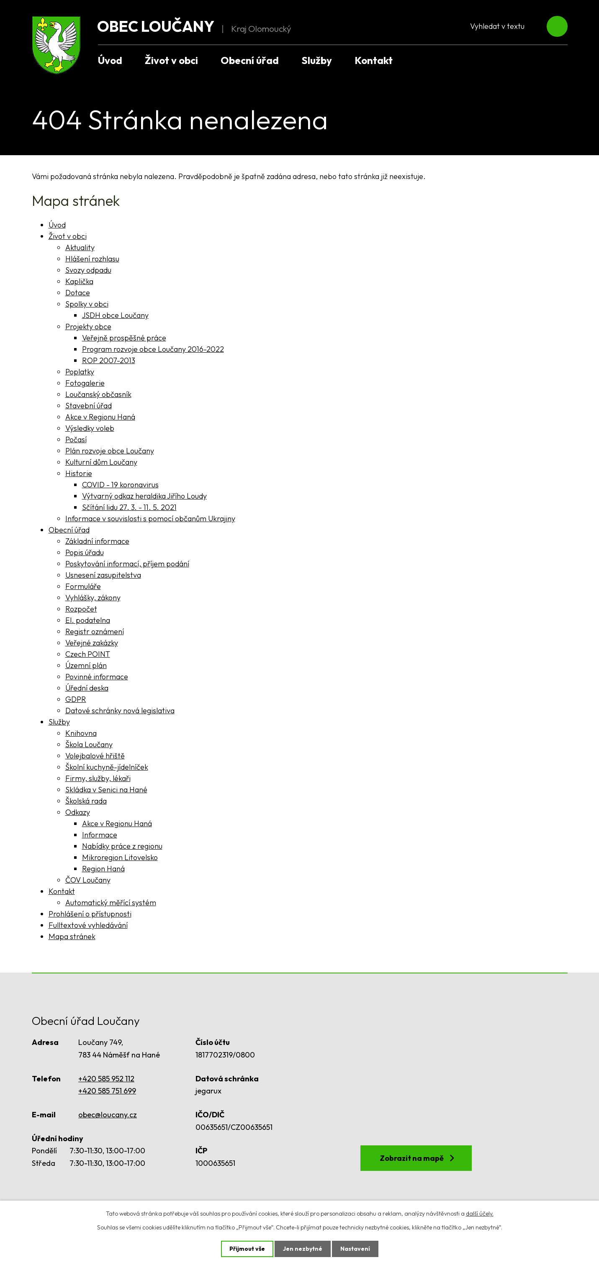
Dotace (77, 292)
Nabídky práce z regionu (122, 846)
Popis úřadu (84, 552)
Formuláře (83, 586)
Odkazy (77, 812)
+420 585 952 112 (106, 1078)
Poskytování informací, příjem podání (127, 563)
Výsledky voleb (89, 428)
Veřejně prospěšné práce (124, 338)
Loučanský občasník (98, 394)
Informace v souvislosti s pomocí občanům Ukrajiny (150, 518)
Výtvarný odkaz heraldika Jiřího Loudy (144, 496)
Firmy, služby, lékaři (98, 778)
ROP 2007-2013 (108, 360)
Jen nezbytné (302, 1248)
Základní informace (97, 541)
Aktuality (80, 247)
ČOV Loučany (88, 880)
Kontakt (374, 60)
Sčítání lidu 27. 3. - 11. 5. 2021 (129, 507)
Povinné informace (96, 676)
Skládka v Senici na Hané (106, 789)
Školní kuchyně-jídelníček (106, 767)
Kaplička (79, 281)
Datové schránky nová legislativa (120, 710)
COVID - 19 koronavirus (120, 484)
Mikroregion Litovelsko (120, 857)
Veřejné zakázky (91, 643)
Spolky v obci (86, 304)
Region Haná (103, 868)
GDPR (75, 699)
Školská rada (86, 801)
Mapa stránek (72, 936)
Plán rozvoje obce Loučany (109, 451)
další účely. (480, 1213)
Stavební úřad (88, 405)
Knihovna (81, 733)
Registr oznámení (94, 631)
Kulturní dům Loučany (101, 462)
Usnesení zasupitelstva (103, 575)
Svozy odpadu (88, 270)
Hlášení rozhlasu (92, 259)
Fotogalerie (85, 383)
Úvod (110, 60)
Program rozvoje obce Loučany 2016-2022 (153, 349)
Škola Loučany (89, 744)
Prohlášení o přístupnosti (90, 914)
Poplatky (79, 371)
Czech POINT (87, 654)
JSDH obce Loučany (115, 315)
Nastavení (355, 1248)
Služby (316, 60)
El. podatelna (87, 620)
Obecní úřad (250, 60)
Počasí (76, 439)
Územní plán (86, 665)
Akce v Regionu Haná (100, 417)
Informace (99, 835)
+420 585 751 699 (107, 1091)
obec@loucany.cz (107, 1114)
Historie (78, 473)
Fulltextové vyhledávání (88, 925)
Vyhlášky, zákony (93, 597)
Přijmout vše (247, 1248)
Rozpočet (81, 609)
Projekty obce (88, 326)
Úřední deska (86, 688)
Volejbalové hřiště (95, 756)
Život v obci (171, 60)
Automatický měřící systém (110, 902)
